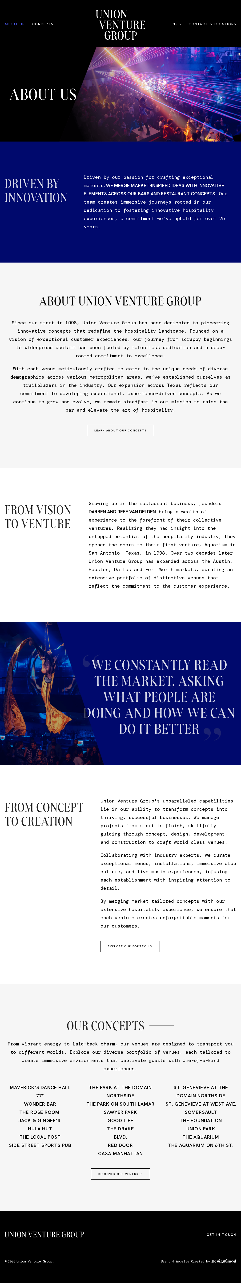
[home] (120, 25)
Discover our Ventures (120, 1174)
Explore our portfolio (130, 946)
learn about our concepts (120, 430)
